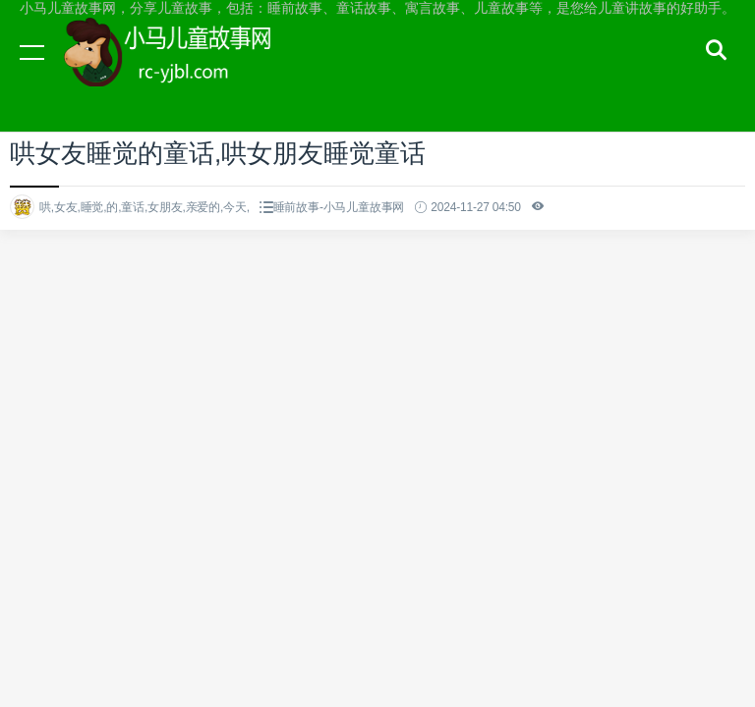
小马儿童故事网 (187, 71)
